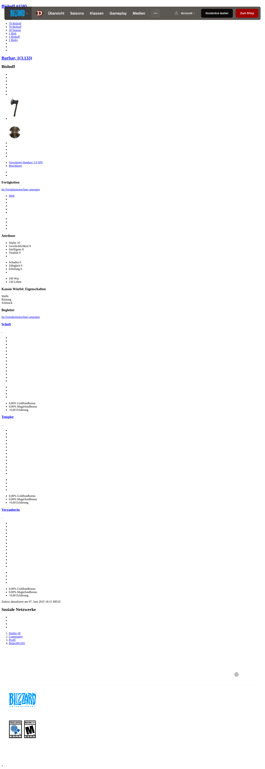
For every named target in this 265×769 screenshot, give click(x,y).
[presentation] (18, 13)
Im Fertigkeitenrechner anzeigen (20, 189)
